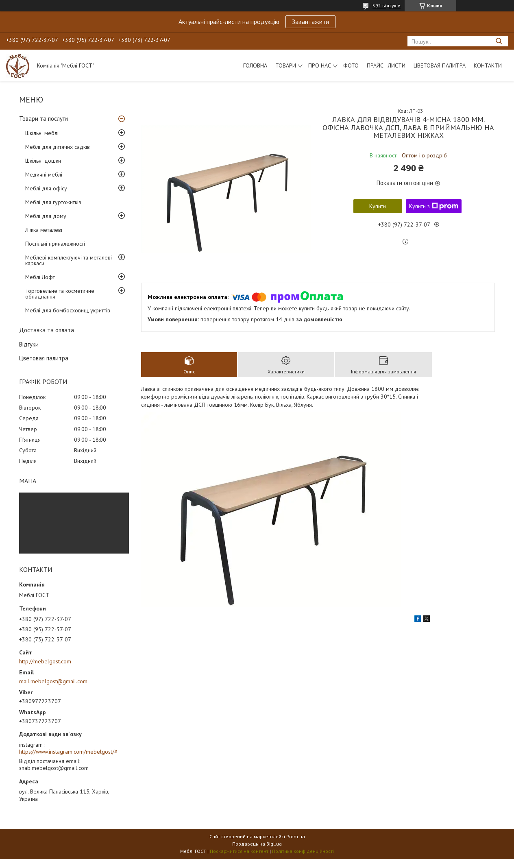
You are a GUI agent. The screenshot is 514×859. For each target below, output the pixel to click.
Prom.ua (295, 836)
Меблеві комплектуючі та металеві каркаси (68, 260)
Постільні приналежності (55, 243)
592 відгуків (386, 5)
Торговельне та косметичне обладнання (59, 293)
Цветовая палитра (440, 65)
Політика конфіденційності (303, 851)
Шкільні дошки (43, 160)
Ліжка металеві (43, 229)
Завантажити (310, 21)
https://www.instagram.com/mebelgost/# (68, 751)
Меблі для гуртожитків (53, 202)
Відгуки (29, 344)
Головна (255, 65)
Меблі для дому (45, 216)
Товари (285, 65)
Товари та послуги (43, 118)
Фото (351, 65)
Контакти (488, 65)
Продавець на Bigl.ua (257, 844)
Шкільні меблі (42, 133)
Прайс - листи (386, 65)
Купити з (433, 206)
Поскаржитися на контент (239, 851)
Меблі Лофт (40, 277)
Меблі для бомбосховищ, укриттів (67, 310)
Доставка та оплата (46, 330)
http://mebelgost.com (45, 661)
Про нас (319, 65)
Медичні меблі (43, 174)
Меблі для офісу (46, 188)
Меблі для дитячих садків (57, 146)
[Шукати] (499, 41)
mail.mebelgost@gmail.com (53, 681)
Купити (377, 206)
